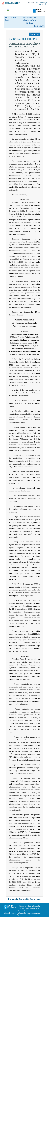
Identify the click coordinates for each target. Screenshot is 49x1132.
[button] (34, 34)
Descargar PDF (12, 3)
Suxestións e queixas (33, 913)
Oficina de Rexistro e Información (15, 913)
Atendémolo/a (25, 915)
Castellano (41, 2)
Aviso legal (16, 915)
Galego (31, 2)
